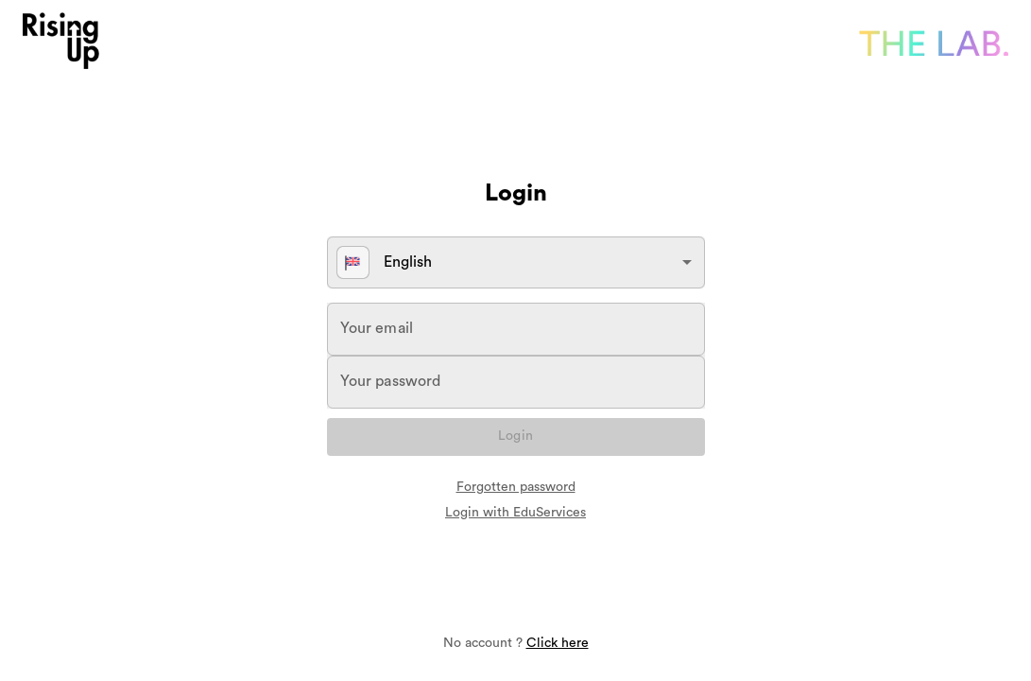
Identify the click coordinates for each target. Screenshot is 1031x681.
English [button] (384, 262)
